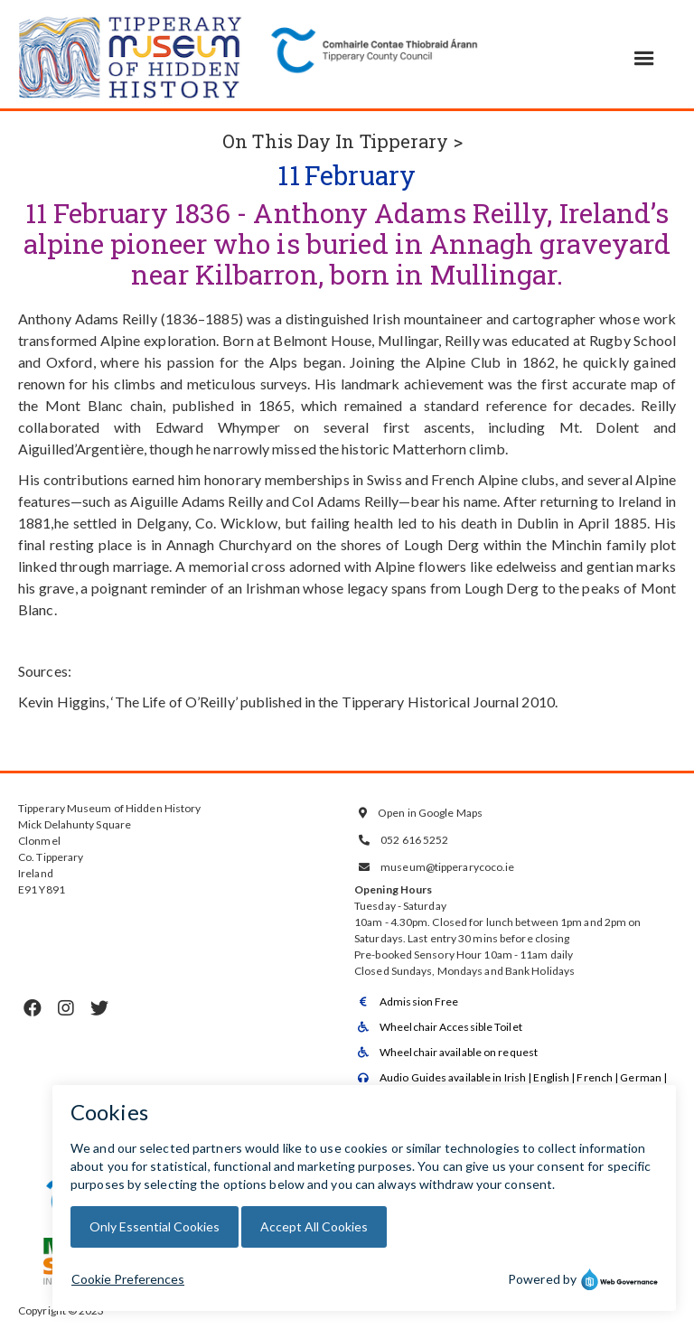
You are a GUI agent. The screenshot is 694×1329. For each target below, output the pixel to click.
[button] (644, 58)
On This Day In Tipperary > (342, 141)
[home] (131, 54)
